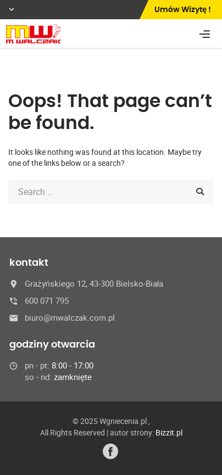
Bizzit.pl (169, 432)
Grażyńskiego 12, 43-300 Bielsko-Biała (94, 283)
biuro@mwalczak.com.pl (70, 317)
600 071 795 (47, 300)
